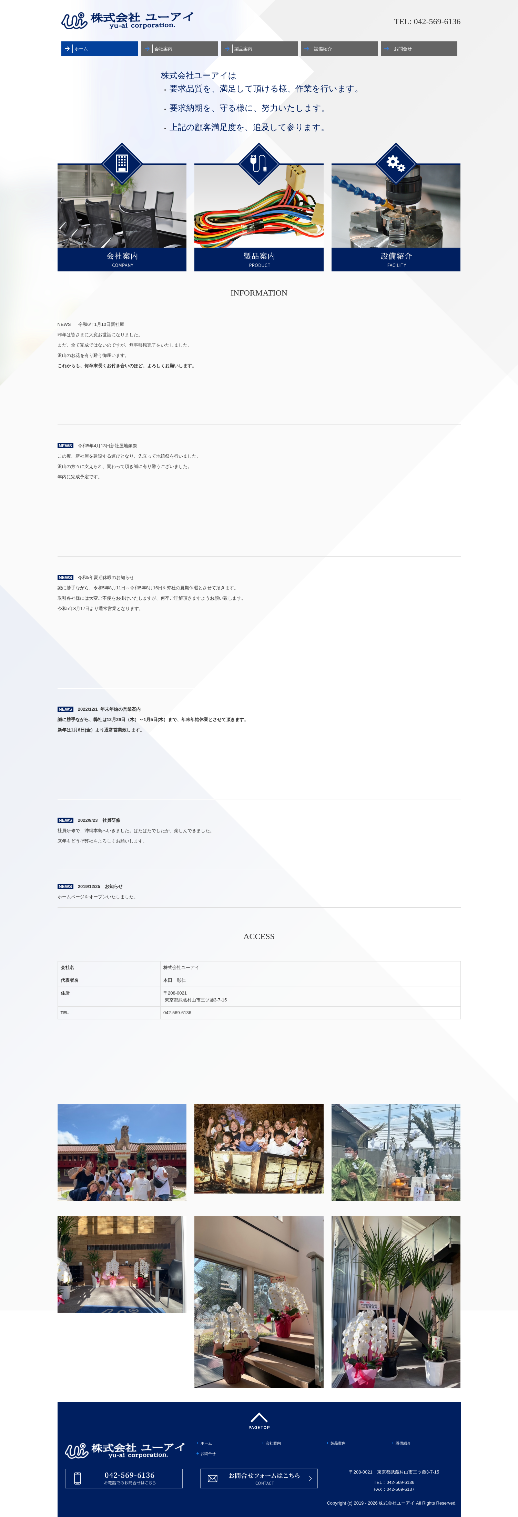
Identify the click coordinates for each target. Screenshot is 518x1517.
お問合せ (403, 48)
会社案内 (163, 48)
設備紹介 (323, 48)
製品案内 (243, 48)
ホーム (81, 48)
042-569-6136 (437, 21)
